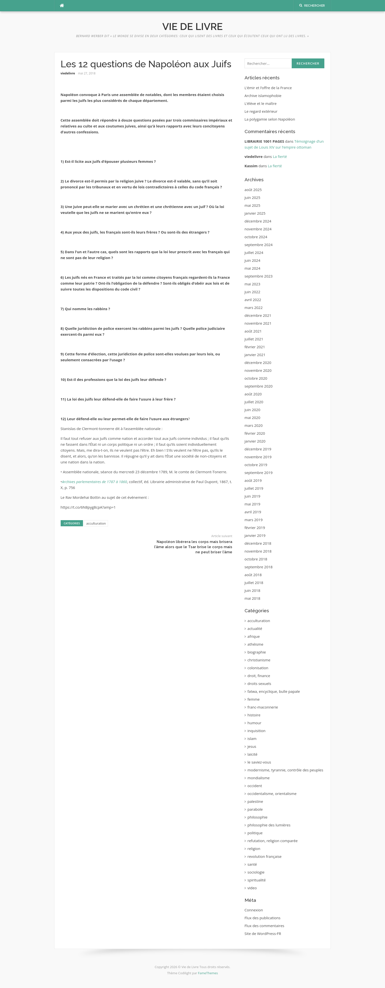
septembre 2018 (259, 566)
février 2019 (255, 527)
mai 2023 (252, 283)
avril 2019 (253, 511)
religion (254, 848)
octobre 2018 (256, 559)
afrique (254, 636)
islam (252, 738)
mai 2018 (252, 598)
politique (255, 832)
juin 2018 (252, 590)
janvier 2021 (255, 354)
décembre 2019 (258, 448)
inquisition (256, 730)
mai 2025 (252, 205)
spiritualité (257, 879)
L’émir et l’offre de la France (268, 87)
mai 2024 (252, 268)
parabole (255, 809)
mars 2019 (254, 519)
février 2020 (255, 433)
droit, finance (259, 675)
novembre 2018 (258, 551)
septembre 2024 (259, 244)
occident (255, 785)
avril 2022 (253, 299)
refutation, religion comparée (273, 840)
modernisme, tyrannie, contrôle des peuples (285, 769)
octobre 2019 (256, 464)
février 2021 (255, 346)
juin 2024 (252, 260)
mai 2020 (252, 417)
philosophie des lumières (269, 824)
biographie (257, 652)
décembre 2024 (258, 221)
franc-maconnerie (263, 707)
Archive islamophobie (263, 95)
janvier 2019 (255, 535)
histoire (254, 714)
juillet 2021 (254, 338)
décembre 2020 (258, 362)
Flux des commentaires (264, 925)
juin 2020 (252, 409)
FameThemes (208, 973)
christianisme (259, 659)
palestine (255, 801)
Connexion (254, 909)
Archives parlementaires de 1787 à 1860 (94, 481)
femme (254, 699)
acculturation (96, 523)
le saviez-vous (259, 762)
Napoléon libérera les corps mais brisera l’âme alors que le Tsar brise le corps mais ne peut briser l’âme (193, 547)
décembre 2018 (258, 543)
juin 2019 (252, 496)
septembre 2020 (259, 386)
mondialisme (259, 777)
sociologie (256, 872)
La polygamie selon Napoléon (270, 119)
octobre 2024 (256, 236)
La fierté (280, 156)
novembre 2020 (258, 370)
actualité (255, 628)
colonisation (258, 667)
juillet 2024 (254, 252)
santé (252, 864)
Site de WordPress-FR (263, 933)
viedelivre (68, 73)
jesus (252, 746)
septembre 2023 (259, 276)
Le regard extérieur (261, 111)
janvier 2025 (255, 213)
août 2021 (253, 331)
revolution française (265, 856)
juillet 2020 (254, 401)
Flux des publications (262, 917)
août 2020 (253, 393)
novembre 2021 (258, 323)
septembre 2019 (259, 472)
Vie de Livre (192, 26)
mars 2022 (254, 307)
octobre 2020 (256, 378)
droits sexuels (259, 683)
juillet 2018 (254, 582)
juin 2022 (252, 291)
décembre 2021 (258, 315)
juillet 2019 (254, 488)
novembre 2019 (258, 456)
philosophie (258, 817)
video (252, 887)
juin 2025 (252, 197)
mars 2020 (254, 425)
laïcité (253, 754)
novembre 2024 (258, 228)
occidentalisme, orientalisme (272, 793)
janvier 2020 (255, 441)
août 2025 (253, 189)
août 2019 (253, 480)
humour (254, 722)
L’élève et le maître (261, 103)
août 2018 (253, 574)
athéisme (255, 644)
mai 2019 (252, 503)
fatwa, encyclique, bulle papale (274, 691)
